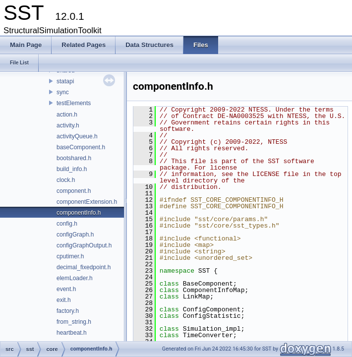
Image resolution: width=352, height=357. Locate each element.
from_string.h (74, 321)
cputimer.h (70, 256)
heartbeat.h (72, 332)
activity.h (68, 125)
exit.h (64, 300)
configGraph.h (75, 234)
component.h (74, 190)
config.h (67, 223)
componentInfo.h (79, 212)
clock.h (66, 180)
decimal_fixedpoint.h (84, 267)
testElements (74, 103)
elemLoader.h (75, 278)
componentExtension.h (87, 201)
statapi (65, 81)
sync (63, 92)
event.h (66, 289)
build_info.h (72, 169)
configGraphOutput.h (84, 245)
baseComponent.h (81, 147)
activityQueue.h (77, 136)
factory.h (68, 310)
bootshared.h (74, 158)
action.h (67, 114)
